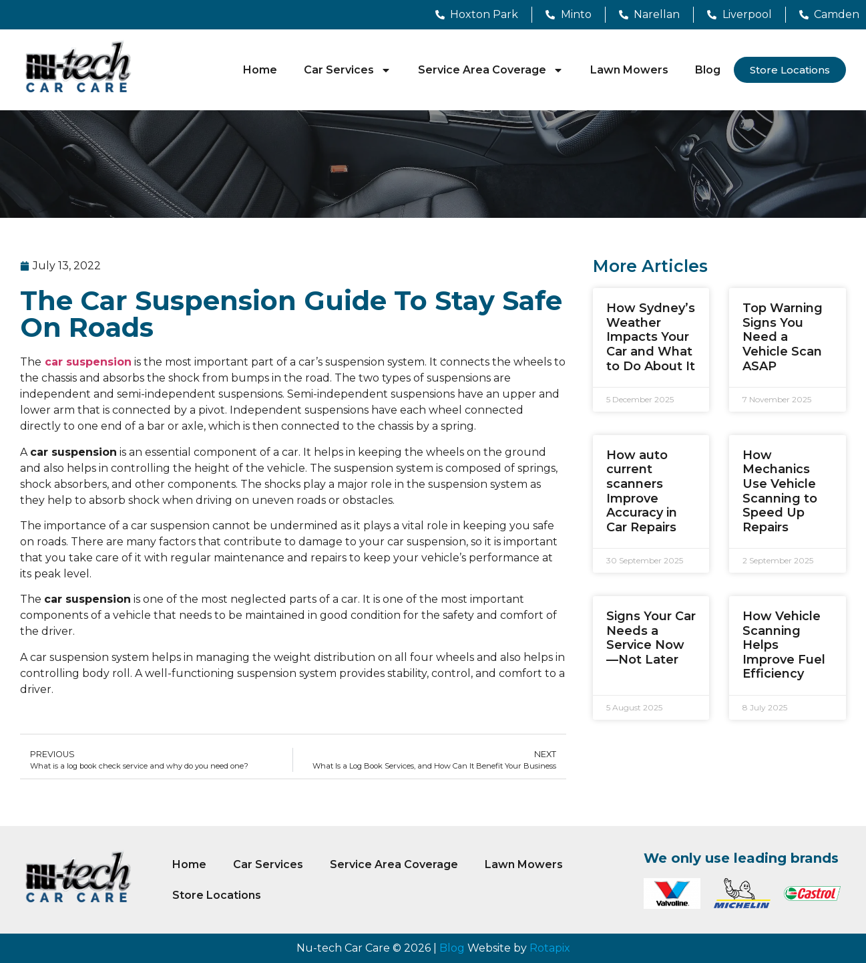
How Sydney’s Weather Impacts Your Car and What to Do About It (650, 337)
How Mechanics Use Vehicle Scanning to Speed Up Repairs (779, 491)
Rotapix (549, 948)
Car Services (347, 70)
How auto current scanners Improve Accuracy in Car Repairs (641, 491)
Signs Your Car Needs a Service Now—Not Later (651, 638)
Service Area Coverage (491, 70)
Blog (707, 69)
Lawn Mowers (629, 69)
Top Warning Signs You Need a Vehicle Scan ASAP (782, 337)
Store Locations (216, 895)
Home (260, 69)
